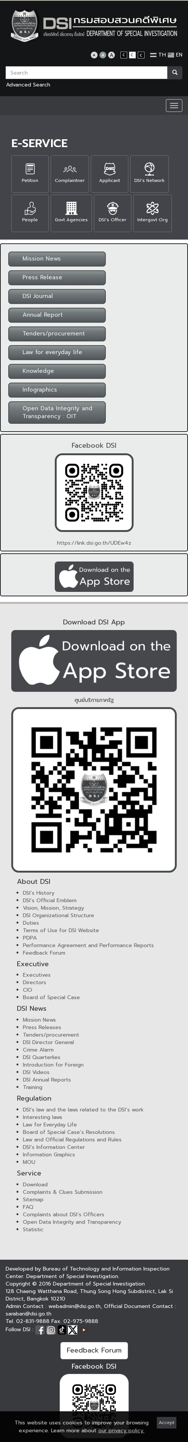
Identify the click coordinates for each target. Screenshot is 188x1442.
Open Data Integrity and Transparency (72, 1222)
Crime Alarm (38, 1050)
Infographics (35, 390)
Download (35, 1185)
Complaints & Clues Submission (62, 1192)
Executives (37, 975)
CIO (27, 990)
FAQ (28, 1207)
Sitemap (33, 1200)
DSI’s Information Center (54, 1147)
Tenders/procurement (49, 333)
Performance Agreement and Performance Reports (88, 945)
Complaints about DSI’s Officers (63, 1215)
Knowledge (34, 371)
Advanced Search (28, 85)
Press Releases (42, 1027)
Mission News (37, 259)
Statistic (33, 1229)
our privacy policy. (121, 1431)
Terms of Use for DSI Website (61, 930)
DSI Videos (36, 1072)
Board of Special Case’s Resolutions (69, 1132)
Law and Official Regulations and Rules (72, 1140)
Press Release (38, 277)
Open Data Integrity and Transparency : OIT (53, 412)
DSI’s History (38, 893)
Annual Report (38, 315)
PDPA (30, 938)
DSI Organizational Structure (58, 915)
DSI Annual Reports (47, 1080)
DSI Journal (33, 296)
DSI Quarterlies (41, 1057)
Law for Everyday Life (50, 1125)
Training (32, 1087)
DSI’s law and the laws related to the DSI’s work (83, 1110)
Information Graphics (49, 1155)
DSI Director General (48, 1042)
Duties (31, 923)
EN (175, 55)
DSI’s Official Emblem (50, 900)
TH (158, 55)
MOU (29, 1162)
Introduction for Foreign (53, 1065)
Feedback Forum (44, 953)
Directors (34, 982)
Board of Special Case (51, 997)
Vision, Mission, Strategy (53, 908)
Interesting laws (42, 1117)
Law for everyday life (48, 352)
